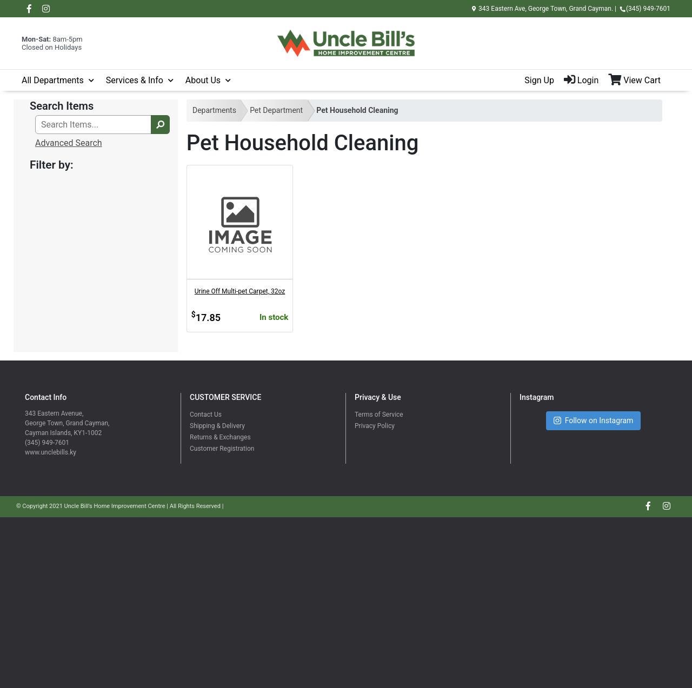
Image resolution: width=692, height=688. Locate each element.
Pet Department (276, 110)
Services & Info (134, 80)
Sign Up (539, 80)
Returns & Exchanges (220, 437)
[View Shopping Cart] (639, 80)
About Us (203, 80)
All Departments (53, 80)
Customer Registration (222, 448)
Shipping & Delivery (217, 426)
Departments (214, 110)
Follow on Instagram (594, 420)
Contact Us (206, 414)
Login (581, 80)
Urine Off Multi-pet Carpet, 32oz (240, 291)
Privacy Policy (375, 426)
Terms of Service (379, 414)
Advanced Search (68, 143)
